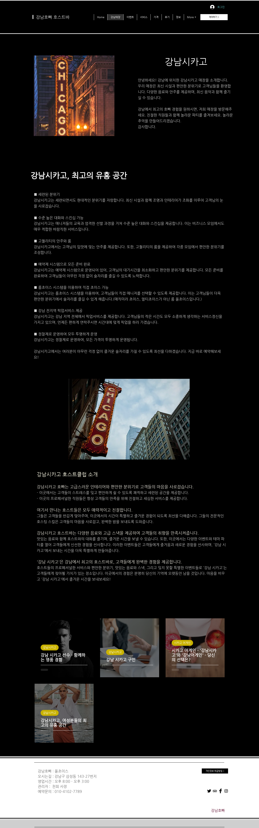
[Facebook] (220, 791)
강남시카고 (49, 647)
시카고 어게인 (182, 642)
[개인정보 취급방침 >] (215, 771)
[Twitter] (209, 791)
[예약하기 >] (214, 17)
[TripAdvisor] (214, 791)
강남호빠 (45, 771)
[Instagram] (226, 791)
